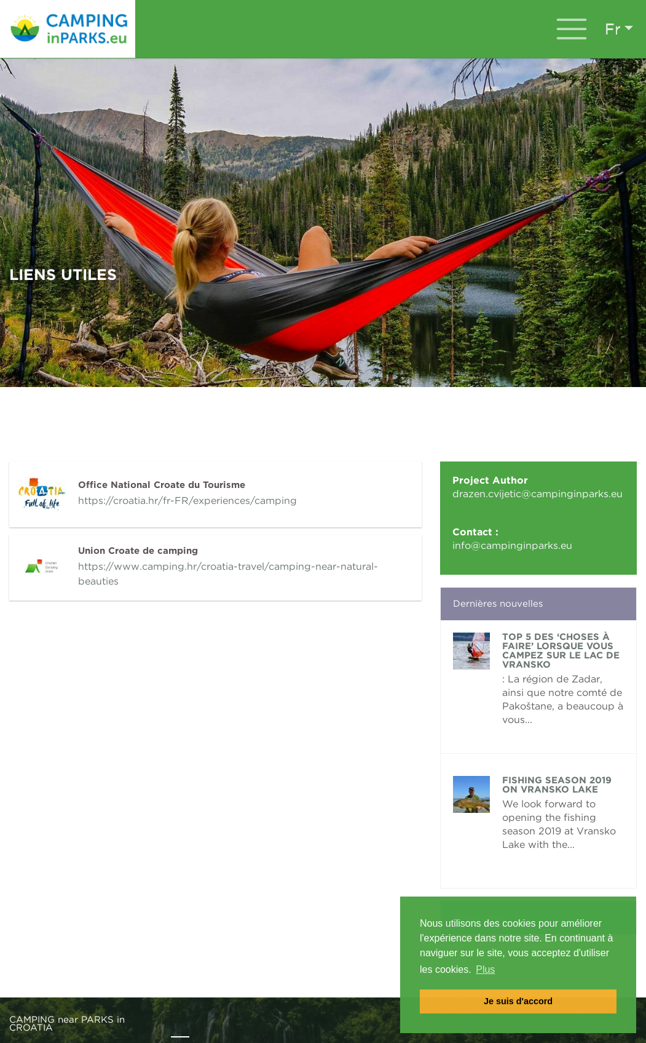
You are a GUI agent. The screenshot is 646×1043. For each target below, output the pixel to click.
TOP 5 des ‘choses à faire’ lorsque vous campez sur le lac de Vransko (561, 650)
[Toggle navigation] (571, 29)
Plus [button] (485, 969)
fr (613, 29)
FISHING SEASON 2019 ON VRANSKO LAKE (557, 785)
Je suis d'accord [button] (518, 1001)
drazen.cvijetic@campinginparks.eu (537, 494)
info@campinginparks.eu (512, 545)
